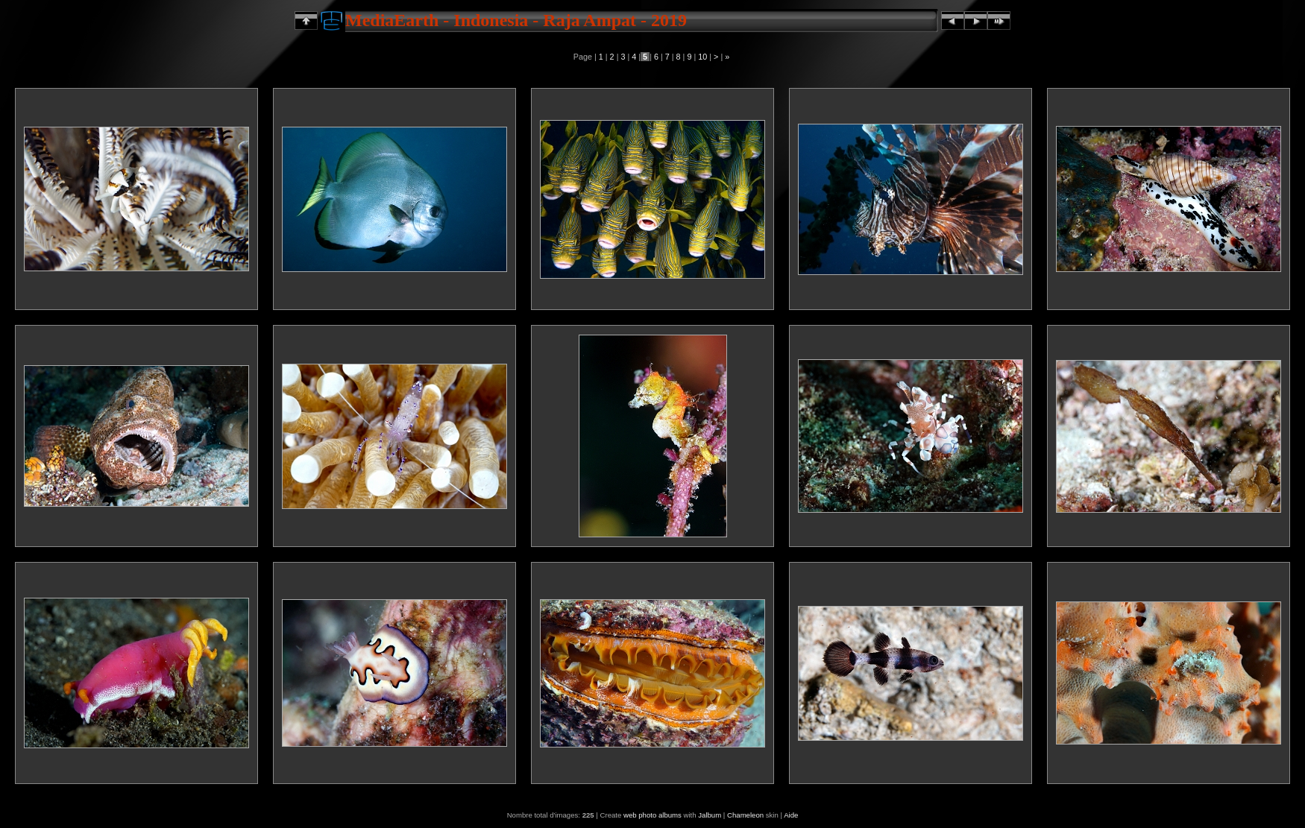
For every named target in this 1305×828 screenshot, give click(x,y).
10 (702, 56)
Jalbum (709, 815)
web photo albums (652, 815)
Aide (791, 815)
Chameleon (745, 815)
